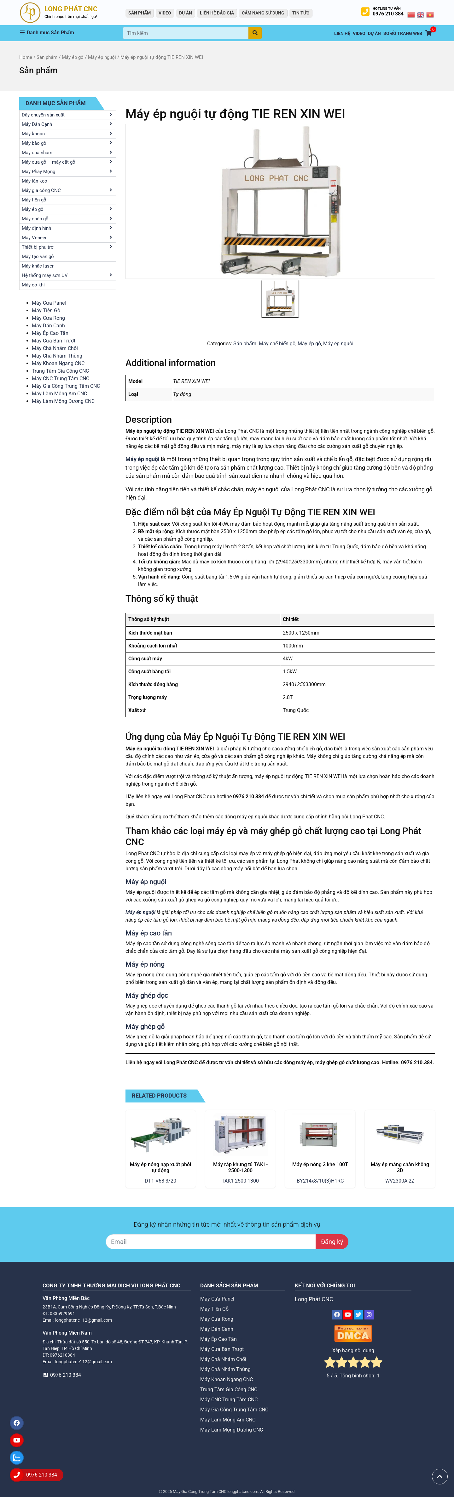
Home (25, 57)
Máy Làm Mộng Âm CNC (59, 394)
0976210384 (62, 1355)
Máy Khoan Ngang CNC (58, 363)
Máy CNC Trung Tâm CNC (60, 378)
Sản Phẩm (139, 12)
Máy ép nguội (102, 57)
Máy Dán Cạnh (48, 326)
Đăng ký (332, 1242)
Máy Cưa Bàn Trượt (53, 341)
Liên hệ (342, 33)
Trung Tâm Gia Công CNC (60, 371)
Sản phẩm (47, 57)
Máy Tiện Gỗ (46, 311)
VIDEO (165, 12)
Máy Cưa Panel (49, 303)
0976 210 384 (388, 14)
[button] (71, 32)
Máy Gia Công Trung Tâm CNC (66, 386)
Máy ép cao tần (148, 933)
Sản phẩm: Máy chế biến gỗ (264, 344)
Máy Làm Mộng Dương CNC (63, 401)
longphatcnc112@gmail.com (83, 1320)
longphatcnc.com (242, 1491)
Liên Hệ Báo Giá (217, 12)
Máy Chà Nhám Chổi (55, 348)
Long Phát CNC (314, 1299)
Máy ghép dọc (146, 995)
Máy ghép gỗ (145, 1026)
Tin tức (300, 12)
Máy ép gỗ (73, 57)
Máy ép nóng (145, 964)
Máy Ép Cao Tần (50, 333)
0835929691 (62, 1313)
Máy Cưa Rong (48, 318)
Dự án (185, 12)
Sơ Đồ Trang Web (402, 33)
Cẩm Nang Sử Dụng (263, 12)
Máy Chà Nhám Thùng (57, 356)
